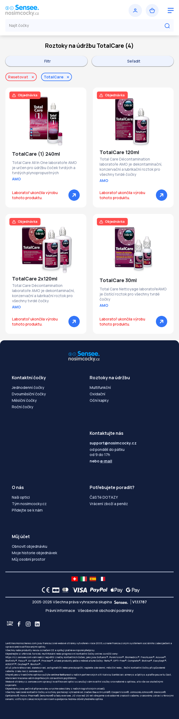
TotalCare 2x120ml (34, 278)
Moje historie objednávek (34, 552)
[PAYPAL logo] (97, 590)
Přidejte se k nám (27, 510)
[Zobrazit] (74, 195)
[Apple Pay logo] (115, 590)
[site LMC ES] (93, 578)
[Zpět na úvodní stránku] (46, 10)
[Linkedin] (37, 624)
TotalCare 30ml (118, 280)
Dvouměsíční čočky (29, 393)
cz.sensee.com (34, 671)
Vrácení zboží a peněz (109, 503)
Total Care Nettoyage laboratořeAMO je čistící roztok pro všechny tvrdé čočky (133, 294)
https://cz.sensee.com (18, 657)
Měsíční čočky (24, 400)
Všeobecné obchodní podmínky (106, 610)
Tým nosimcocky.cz (29, 503)
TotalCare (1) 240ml (36, 154)
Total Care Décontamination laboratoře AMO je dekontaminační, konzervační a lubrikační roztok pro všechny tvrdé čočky (131, 166)
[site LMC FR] (102, 579)
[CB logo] (54, 590)
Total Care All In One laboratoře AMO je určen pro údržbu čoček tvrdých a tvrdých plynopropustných (44, 167)
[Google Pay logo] (131, 590)
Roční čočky (22, 406)
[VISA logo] (78, 590)
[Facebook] (19, 624)
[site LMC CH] (74, 578)
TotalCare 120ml (119, 152)
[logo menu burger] (171, 10)
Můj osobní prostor (28, 559)
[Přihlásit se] (135, 10)
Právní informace (60, 610)
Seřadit (133, 61)
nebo (101, 460)
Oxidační (97, 393)
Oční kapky (99, 400)
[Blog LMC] (10, 624)
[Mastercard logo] (64, 590)
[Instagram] (28, 624)
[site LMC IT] (84, 578)
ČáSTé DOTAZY (104, 497)
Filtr (47, 61)
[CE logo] (44, 590)
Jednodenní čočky (28, 387)
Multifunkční (100, 387)
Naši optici (21, 497)
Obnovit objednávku (29, 546)
